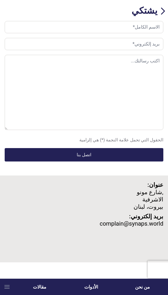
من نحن (142, 287)
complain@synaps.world (131, 223)
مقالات (39, 287)
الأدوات (91, 287)
